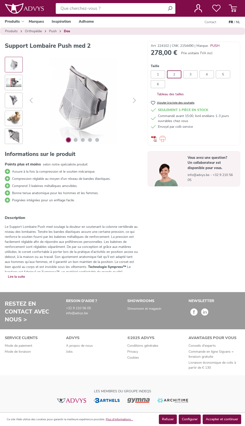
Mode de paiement (18, 345)
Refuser (168, 419)
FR (231, 22)
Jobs (69, 351)
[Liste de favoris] (216, 8)
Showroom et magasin (144, 308)
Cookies (133, 357)
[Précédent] (31, 100)
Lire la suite (16, 276)
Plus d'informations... (119, 419)
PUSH (215, 45)
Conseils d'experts (202, 345)
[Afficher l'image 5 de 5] (97, 140)
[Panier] (233, 8)
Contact (210, 22)
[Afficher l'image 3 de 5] (83, 140)
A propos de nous (79, 345)
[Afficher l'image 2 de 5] (76, 140)
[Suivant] (134, 100)
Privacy (132, 351)
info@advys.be (199, 175)
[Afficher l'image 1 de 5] (68, 140)
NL (238, 22)
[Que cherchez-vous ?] (110, 8)
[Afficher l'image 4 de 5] (90, 140)
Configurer (190, 419)
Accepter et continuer (222, 419)
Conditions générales (142, 345)
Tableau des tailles (167, 94)
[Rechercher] (169, 8)
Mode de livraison (18, 351)
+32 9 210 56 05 (78, 308)
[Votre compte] (198, 8)
